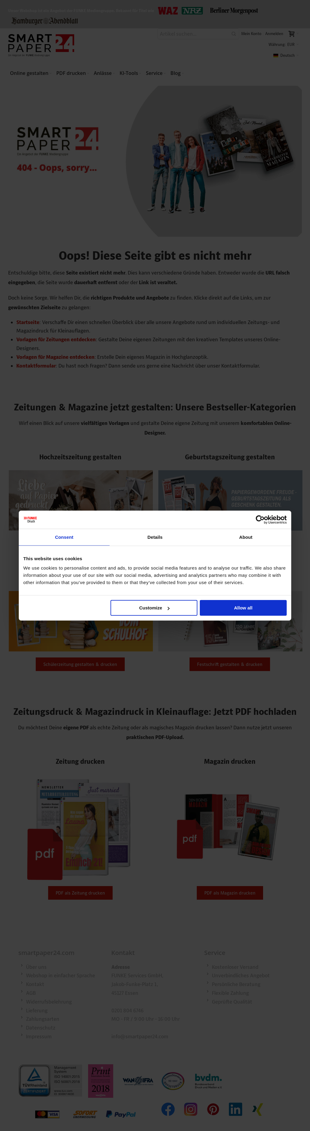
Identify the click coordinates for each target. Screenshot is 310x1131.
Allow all (243, 607)
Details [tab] (155, 536)
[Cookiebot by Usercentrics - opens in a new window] (260, 519)
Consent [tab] (64, 536)
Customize (154, 607)
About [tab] (245, 536)
